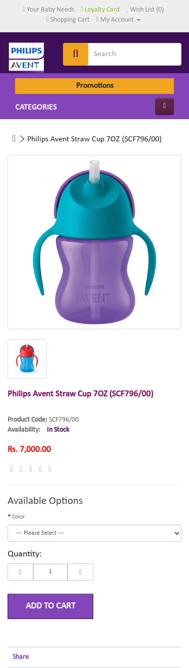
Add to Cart (51, 606)
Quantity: (25, 554)
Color (18, 517)
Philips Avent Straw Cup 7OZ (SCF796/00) (94, 139)
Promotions (94, 86)
